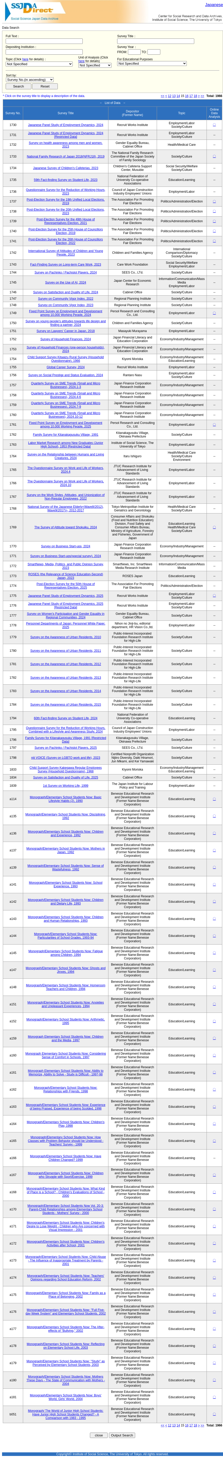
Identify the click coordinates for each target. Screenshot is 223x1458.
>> (202, 96)
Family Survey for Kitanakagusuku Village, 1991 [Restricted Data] (65, 739)
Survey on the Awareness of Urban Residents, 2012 (65, 664)
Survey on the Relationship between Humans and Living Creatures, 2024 (65, 456)
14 (178, 96)
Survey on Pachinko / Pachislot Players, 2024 (65, 272)
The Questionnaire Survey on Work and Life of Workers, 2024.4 (65, 469)
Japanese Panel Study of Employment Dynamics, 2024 (65, 125)
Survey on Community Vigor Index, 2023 (65, 305)
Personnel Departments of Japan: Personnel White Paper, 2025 (65, 625)
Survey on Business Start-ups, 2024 (65, 546)
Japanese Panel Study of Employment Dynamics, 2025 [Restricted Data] (65, 605)
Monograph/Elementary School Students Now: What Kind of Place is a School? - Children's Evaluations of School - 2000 (65, 1192)
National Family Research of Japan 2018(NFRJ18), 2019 (65, 156)
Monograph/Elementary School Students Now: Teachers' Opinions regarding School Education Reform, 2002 (65, 1277)
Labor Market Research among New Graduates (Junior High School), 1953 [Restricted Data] (65, 444)
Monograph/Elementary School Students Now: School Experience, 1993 (65, 884)
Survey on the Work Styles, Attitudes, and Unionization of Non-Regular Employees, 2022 (66, 496)
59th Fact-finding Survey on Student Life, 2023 (66, 180)
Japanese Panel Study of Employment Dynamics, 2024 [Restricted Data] (65, 135)
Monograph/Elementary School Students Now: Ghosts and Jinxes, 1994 (66, 970)
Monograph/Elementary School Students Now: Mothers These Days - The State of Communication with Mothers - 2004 (65, 1380)
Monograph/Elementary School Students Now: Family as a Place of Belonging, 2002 (66, 1294)
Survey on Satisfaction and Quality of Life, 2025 (65, 777)
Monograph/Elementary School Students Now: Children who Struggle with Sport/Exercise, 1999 (65, 1175)
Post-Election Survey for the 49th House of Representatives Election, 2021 (65, 221)
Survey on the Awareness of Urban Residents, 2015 (65, 704)
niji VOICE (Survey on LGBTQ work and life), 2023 (65, 758)
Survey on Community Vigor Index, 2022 (65, 298)
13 (173, 96)
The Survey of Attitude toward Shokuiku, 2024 (65, 527)
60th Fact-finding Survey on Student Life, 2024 (66, 718)
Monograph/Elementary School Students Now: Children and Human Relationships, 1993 (65, 918)
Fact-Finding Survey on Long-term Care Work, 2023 (65, 264)
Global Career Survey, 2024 (66, 367)
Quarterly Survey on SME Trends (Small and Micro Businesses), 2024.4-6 (65, 395)
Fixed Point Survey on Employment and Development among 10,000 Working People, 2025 (65, 424)
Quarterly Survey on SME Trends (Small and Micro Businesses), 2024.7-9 (65, 405)
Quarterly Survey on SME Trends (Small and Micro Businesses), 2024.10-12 (65, 415)
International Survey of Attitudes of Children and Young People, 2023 (65, 252)
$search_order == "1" (30, 79)
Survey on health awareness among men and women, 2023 (66, 144)
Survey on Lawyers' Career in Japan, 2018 (65, 331)
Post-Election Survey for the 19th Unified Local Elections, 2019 (66, 201)
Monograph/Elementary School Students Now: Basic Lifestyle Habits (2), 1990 (65, 799)
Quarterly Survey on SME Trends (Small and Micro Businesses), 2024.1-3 (65, 385)
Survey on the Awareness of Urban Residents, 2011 (65, 651)
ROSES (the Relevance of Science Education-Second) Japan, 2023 (65, 576)
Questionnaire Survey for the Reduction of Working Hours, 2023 (65, 191)
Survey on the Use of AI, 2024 (65, 282)
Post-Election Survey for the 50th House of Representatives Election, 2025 (65, 585)
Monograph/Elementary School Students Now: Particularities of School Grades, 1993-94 (65, 935)
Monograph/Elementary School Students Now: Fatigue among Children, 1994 (66, 953)
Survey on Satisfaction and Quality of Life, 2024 (65, 292)
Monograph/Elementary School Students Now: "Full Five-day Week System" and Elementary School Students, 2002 (65, 1311)
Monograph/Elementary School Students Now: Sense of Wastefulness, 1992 (65, 867)
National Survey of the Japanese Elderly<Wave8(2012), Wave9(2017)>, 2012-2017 (66, 508)
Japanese (214, 5)
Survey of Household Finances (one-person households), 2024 (66, 349)
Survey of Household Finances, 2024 (65, 339)
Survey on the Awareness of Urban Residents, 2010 (65, 637)
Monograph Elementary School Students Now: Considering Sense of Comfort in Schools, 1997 (65, 1055)
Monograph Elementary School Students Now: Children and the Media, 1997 (65, 1038)
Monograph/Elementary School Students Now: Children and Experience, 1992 (65, 833)
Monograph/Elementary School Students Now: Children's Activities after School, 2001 (65, 1243)
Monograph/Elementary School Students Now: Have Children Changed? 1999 (65, 1158)
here (25, 59)
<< (162, 96)
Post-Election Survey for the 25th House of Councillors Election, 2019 (66, 231)
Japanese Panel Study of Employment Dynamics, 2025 (65, 596)
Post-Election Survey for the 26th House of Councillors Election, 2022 (66, 241)
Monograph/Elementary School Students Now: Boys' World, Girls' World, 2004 (65, 1397)
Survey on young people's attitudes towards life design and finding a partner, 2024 (65, 323)
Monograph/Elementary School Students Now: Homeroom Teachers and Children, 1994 (65, 987)
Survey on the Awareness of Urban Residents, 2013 (65, 677)
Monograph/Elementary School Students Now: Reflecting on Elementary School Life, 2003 (66, 1345)
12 (169, 96)
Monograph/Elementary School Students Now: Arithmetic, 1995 (65, 1021)
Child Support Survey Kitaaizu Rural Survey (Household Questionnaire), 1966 (65, 359)
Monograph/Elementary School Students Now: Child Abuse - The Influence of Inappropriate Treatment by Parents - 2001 (65, 1260)
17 (191, 96)
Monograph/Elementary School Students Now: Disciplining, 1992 (65, 816)
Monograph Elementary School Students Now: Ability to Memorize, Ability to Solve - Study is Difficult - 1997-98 (65, 1072)
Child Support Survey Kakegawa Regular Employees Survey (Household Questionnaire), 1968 (66, 769)
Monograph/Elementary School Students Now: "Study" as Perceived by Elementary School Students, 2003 (65, 1363)
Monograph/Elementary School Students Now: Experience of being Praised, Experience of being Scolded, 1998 (66, 1106)
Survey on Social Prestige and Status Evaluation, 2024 (65, 375)
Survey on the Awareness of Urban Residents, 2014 (65, 691)
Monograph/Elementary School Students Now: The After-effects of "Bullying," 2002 (66, 1329)
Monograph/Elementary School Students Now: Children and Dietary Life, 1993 (65, 901)
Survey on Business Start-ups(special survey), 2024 (65, 556)
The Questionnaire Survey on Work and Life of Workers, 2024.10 (65, 483)
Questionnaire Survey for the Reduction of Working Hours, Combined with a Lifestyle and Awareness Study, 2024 (65, 729)
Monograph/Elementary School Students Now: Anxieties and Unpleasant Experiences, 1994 (65, 1004)
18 (195, 96)
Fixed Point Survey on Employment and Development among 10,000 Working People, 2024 (65, 313)
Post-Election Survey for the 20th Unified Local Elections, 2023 (66, 211)
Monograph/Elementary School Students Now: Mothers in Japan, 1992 (65, 850)
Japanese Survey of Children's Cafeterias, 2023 (65, 168)
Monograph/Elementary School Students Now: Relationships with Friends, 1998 (65, 1089)
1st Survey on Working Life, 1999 (65, 786)
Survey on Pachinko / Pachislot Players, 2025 (65, 748)
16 (186, 96)
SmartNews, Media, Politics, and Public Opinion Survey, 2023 (65, 566)
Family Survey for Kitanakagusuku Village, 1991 (65, 434)
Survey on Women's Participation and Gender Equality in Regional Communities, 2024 (66, 615)
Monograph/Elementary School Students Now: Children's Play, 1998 (65, 1123)
